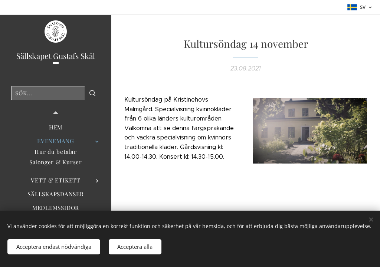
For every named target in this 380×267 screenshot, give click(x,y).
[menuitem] (55, 127)
